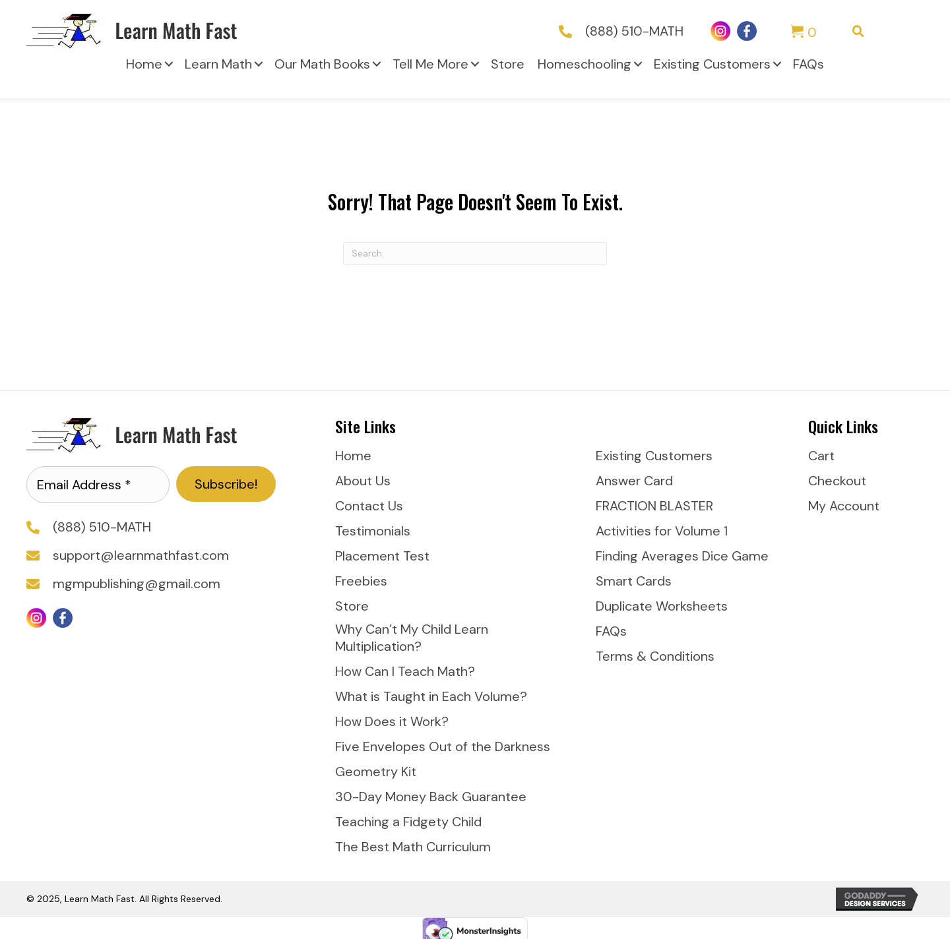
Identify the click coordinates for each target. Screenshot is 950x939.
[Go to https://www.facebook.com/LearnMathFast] (747, 31)
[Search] (475, 253)
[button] (169, 64)
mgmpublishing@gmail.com (136, 583)
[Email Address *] (98, 484)
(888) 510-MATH (634, 31)
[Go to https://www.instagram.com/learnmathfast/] (720, 31)
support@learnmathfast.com (141, 555)
